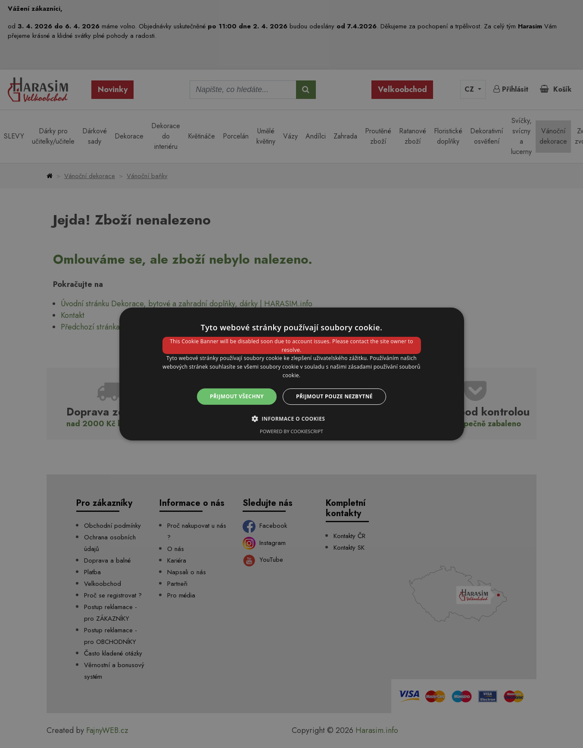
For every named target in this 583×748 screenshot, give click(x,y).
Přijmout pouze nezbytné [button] (334, 396)
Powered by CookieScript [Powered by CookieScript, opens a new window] (291, 431)
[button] (291, 418)
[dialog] (291, 374)
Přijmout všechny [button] (237, 396)
